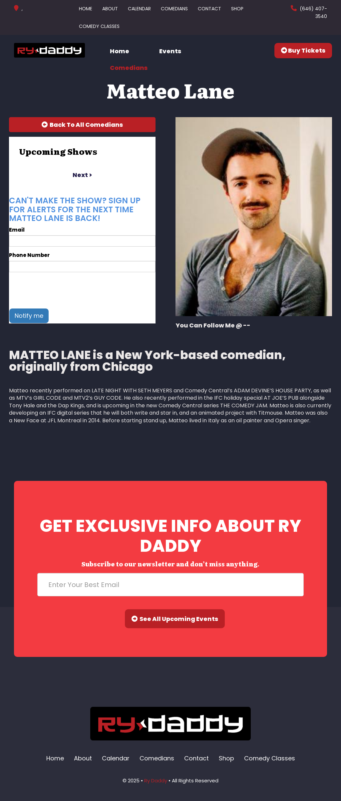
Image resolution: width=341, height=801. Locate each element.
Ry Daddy (155, 780)
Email (17, 229)
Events (170, 51)
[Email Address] (170, 584)
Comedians (174, 8)
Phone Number (29, 255)
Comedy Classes (99, 26)
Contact (209, 8)
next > (82, 175)
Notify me (29, 315)
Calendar (139, 8)
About (110, 8)
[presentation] (59, 290)
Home (85, 8)
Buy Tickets (303, 50)
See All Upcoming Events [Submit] (175, 619)
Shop (237, 8)
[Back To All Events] (82, 124)
